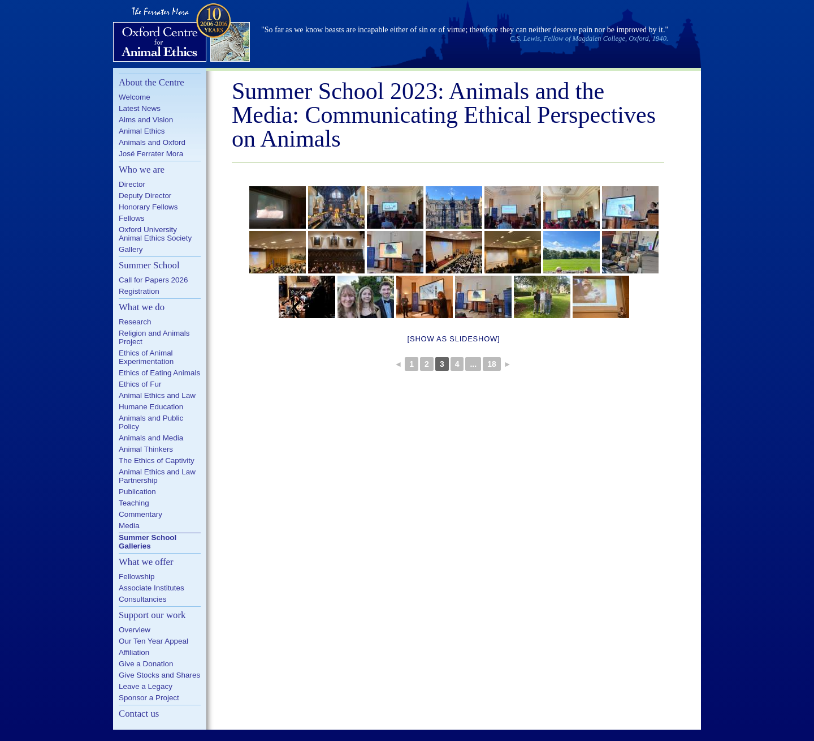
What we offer (146, 561)
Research (135, 322)
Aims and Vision (146, 119)
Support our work (152, 615)
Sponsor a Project (149, 697)
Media (129, 525)
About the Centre (151, 82)
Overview (134, 630)
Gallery (131, 249)
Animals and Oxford (152, 142)
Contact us (139, 713)
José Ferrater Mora (151, 153)
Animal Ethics (141, 131)
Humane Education (151, 406)
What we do (141, 307)
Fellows (132, 218)
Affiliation (134, 652)
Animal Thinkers (146, 449)
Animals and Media (151, 438)
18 (491, 364)
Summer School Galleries (147, 541)
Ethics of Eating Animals (159, 373)
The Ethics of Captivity (156, 460)
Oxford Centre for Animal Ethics (183, 34)
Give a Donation (146, 663)
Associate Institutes (151, 588)
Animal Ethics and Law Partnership (157, 476)
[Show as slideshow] (454, 339)
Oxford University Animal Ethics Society (155, 233)
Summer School (149, 265)
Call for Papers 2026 (153, 280)
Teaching (134, 503)
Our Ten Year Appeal (153, 641)
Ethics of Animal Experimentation (146, 357)
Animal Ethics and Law (157, 395)
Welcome (134, 97)
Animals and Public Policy (151, 422)
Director (132, 184)
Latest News (140, 108)
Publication (137, 491)
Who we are (141, 169)
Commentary (140, 514)
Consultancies (142, 599)
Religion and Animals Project (154, 337)
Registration (139, 291)
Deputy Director (145, 195)
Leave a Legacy (145, 686)
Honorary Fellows (148, 207)
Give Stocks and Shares (159, 675)
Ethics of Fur (140, 384)
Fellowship (136, 576)
